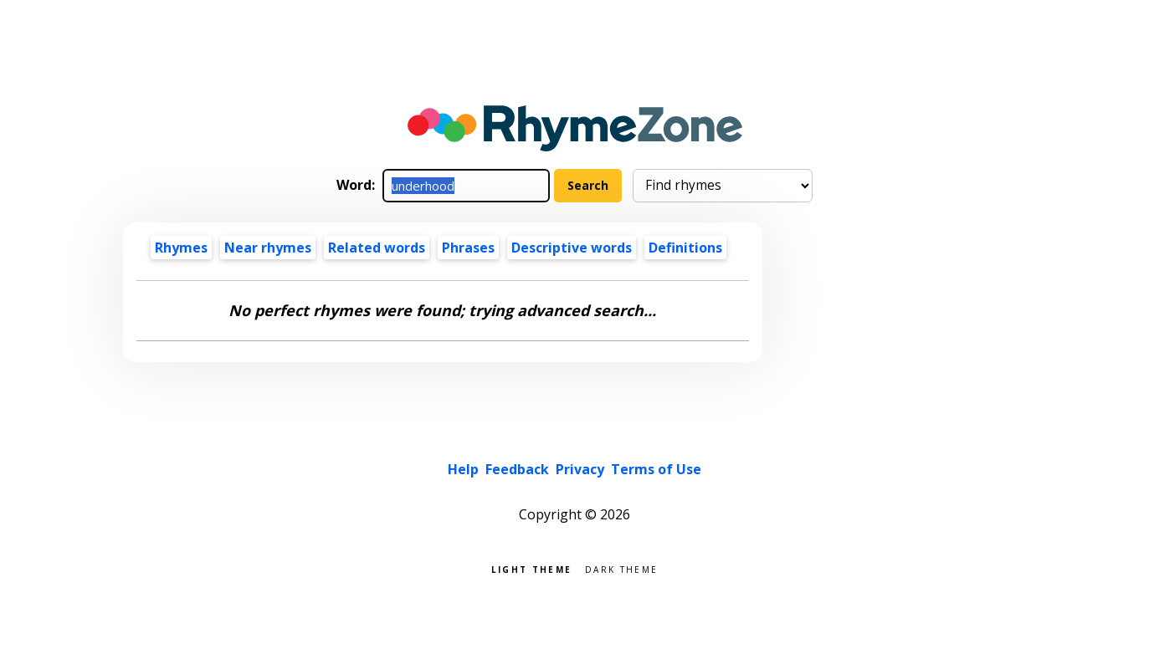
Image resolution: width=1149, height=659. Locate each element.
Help (463, 469)
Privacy (580, 469)
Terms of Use (656, 469)
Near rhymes (267, 247)
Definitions (685, 247)
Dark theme (621, 568)
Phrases (468, 247)
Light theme (531, 568)
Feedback (517, 469)
